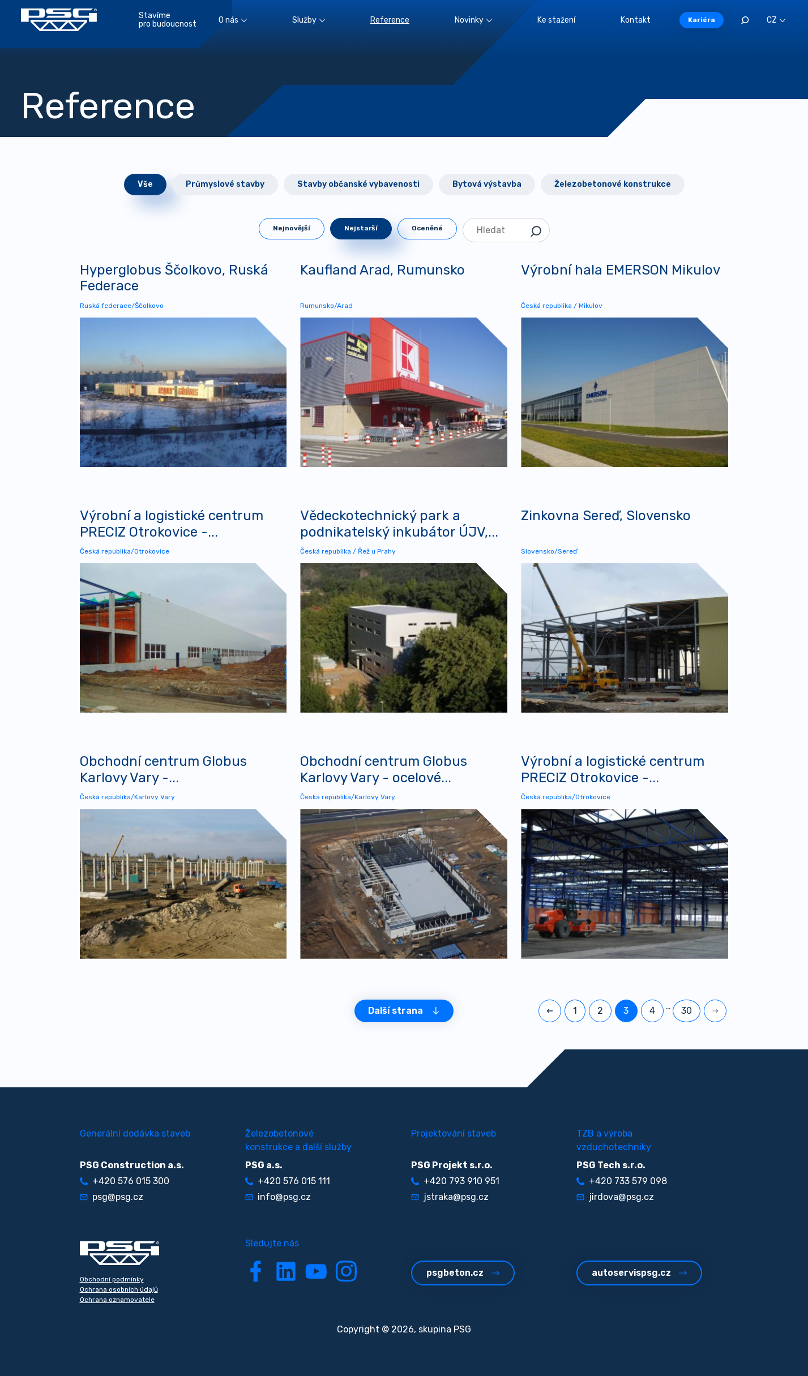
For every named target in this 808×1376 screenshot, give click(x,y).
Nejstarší (361, 228)
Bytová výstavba (486, 184)
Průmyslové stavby (225, 184)
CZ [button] (776, 20)
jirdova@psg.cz (615, 1196)
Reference (389, 20)
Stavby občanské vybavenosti (358, 184)
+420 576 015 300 (124, 1181)
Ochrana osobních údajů (119, 1289)
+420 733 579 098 (621, 1181)
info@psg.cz (278, 1196)
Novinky (473, 20)
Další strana (404, 1010)
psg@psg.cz (111, 1196)
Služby (308, 20)
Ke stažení (556, 20)
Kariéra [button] (701, 20)
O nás (233, 20)
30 (686, 1010)
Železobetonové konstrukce (612, 184)
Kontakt (636, 20)
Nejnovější (291, 228)
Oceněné (427, 228)
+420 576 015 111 (287, 1181)
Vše (145, 184)
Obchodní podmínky (112, 1279)
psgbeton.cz (462, 1272)
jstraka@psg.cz (450, 1196)
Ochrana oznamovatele (117, 1300)
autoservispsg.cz (639, 1272)
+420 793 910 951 (455, 1181)
